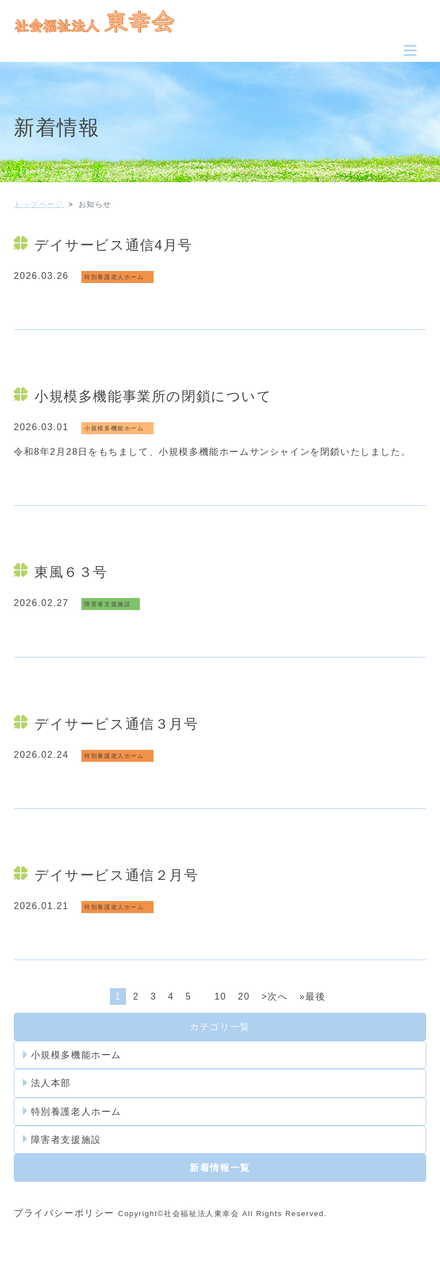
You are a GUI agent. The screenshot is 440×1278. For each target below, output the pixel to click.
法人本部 (47, 1083)
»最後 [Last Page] (312, 996)
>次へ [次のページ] (274, 996)
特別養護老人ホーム (72, 1111)
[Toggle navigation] (410, 50)
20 (244, 996)
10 (220, 996)
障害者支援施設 (62, 1139)
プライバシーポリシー (64, 1213)
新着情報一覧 (220, 1168)
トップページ (39, 204)
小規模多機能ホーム (72, 1055)
